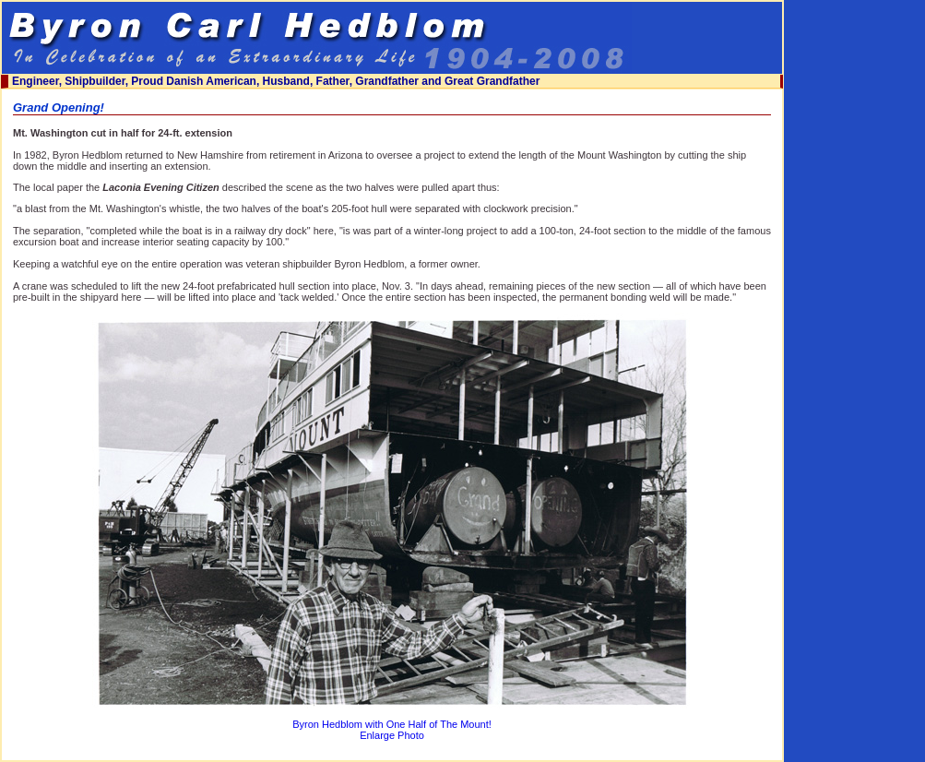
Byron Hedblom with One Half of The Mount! (392, 724)
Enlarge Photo (392, 735)
